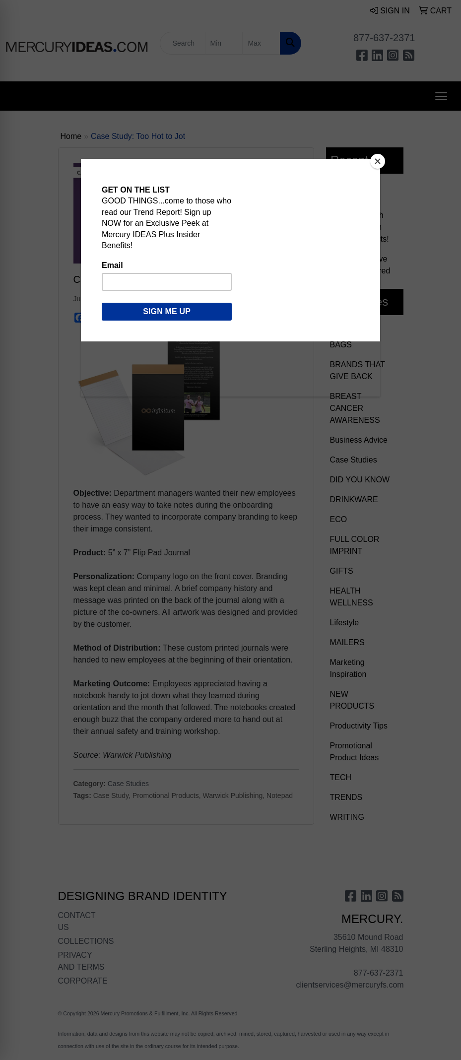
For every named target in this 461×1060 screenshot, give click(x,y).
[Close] (377, 161)
